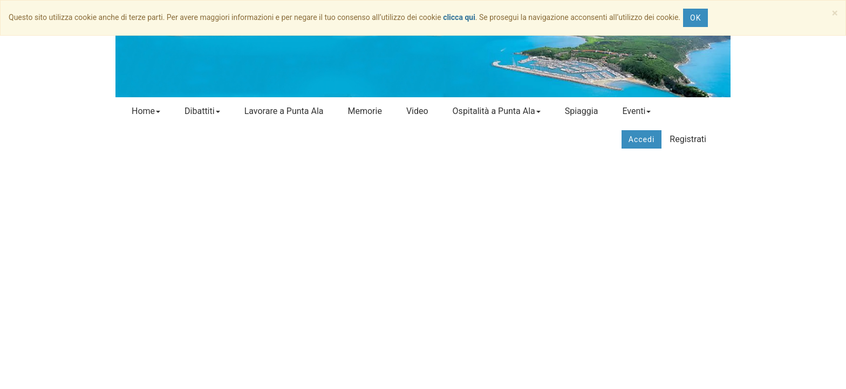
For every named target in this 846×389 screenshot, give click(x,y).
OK (695, 18)
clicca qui (459, 17)
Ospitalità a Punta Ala (497, 111)
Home (146, 111)
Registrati (688, 139)
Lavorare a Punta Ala (284, 111)
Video (417, 111)
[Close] (835, 13)
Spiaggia (581, 111)
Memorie (364, 111)
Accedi (642, 139)
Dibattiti (202, 111)
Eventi (636, 111)
